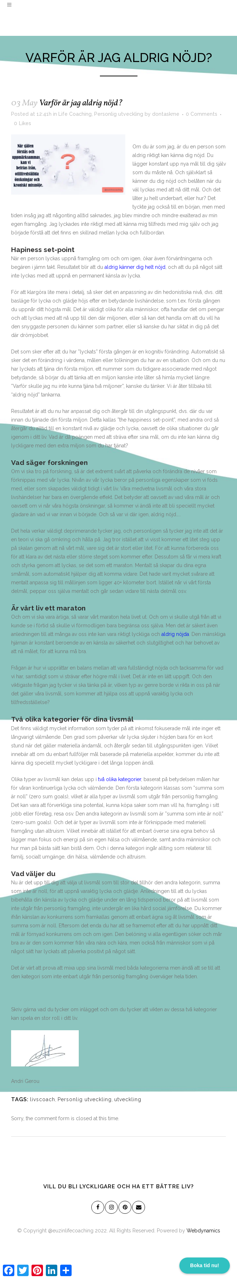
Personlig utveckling (118, 114)
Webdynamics (203, 1230)
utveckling (127, 1099)
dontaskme (165, 114)
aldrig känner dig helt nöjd (135, 267)
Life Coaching (75, 114)
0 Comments (201, 114)
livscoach (42, 1099)
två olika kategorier (119, 779)
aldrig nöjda (175, 634)
